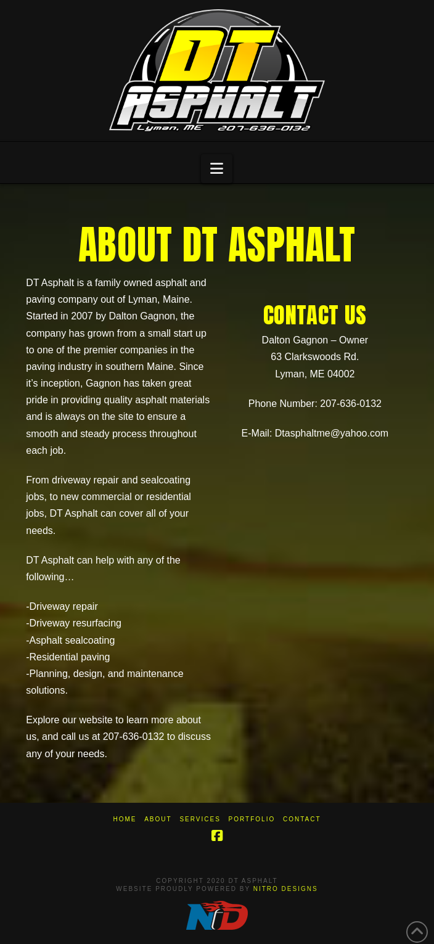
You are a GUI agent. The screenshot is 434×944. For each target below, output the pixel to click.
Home (124, 819)
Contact (302, 819)
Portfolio (252, 819)
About (157, 819)
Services (199, 819)
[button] (216, 168)
